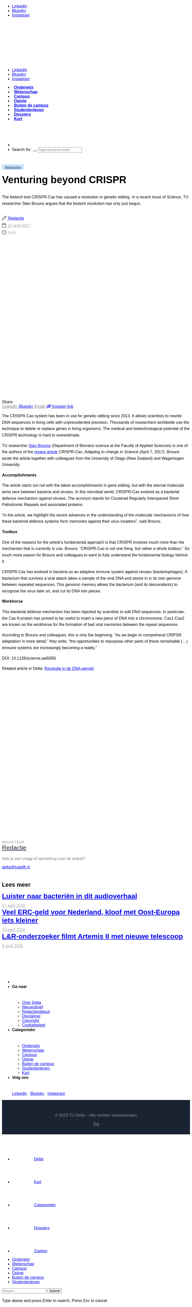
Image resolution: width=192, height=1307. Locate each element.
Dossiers (22, 114)
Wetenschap (26, 92)
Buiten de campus (31, 105)
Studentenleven (29, 110)
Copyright (30, 1020)
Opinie (20, 101)
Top (96, 1124)
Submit (54, 1291)
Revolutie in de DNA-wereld (69, 668)
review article (46, 452)
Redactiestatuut (36, 1011)
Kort (18, 119)
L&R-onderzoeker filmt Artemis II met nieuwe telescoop (92, 936)
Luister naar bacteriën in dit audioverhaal (69, 896)
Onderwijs (23, 87)
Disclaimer (31, 1016)
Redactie (15, 218)
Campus (22, 96)
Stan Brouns (40, 445)
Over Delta (31, 1002)
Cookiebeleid (33, 1025)
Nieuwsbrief (32, 1007)
